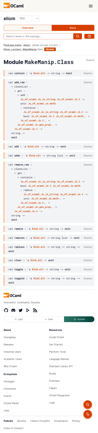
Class (40, 49)
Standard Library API (61, 366)
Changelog (9, 337)
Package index (12, 45)
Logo (52, 402)
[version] (29, 18)
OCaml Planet (11, 403)
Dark (49, 319)
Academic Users (13, 359)
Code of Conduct (13, 428)
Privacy (76, 420)
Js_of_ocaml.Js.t (68, 99)
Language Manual (59, 359)
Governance (61, 420)
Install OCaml (56, 337)
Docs (73, 27)
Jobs (6, 410)
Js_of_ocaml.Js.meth (42, 103)
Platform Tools (57, 351)
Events (8, 395)
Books (52, 373)
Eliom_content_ (13, 49)
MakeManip (30, 49)
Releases (9, 344)
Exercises (54, 380)
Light (19, 319)
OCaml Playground (59, 395)
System (79, 319)
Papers (53, 388)
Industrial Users (12, 351)
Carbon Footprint (40, 420)
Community (10, 388)
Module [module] (50, 49)
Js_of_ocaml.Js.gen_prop (34, 124)
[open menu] (90, 6)
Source (90, 60)
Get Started (56, 344)
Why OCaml (10, 366)
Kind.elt (39, 73)
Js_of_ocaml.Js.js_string (37, 99)
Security (21, 420)
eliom (9, 18)
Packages (9, 381)
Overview (27, 27)
